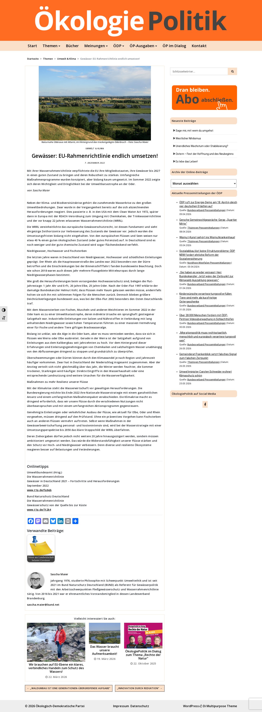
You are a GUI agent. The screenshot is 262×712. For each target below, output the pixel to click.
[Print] (68, 521)
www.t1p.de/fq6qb (39, 490)
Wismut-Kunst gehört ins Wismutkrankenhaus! (207, 237)
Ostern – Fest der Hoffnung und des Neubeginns (205, 153)
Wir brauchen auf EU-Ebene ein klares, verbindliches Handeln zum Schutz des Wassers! (56, 668)
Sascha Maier (59, 574)
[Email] (45, 521)
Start (32, 45)
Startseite (33, 58)
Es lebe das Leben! (187, 161)
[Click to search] (232, 71)
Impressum (121, 706)
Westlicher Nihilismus (188, 138)
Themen (50, 45)
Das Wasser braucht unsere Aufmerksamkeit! (104, 650)
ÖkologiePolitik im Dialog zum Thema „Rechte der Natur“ (143, 654)
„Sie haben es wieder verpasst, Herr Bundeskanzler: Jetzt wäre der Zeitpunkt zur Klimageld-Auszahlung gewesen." (206, 276)
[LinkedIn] (60, 521)
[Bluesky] (53, 521)
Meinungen (94, 45)
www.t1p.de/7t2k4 (39, 509)
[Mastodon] (38, 521)
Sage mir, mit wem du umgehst (194, 130)
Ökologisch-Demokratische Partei (60, 706)
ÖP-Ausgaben (142, 45)
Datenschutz (139, 706)
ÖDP (117, 45)
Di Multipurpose (213, 706)
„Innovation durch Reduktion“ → (139, 688)
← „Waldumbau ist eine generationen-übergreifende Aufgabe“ (68, 688)
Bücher (72, 45)
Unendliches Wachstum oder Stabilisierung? (202, 146)
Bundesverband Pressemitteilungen (206, 210)
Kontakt (199, 45)
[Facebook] (30, 521)
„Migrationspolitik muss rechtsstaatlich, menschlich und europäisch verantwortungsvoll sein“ (207, 336)
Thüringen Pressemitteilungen (203, 227)
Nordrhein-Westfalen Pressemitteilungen (209, 262)
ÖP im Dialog (174, 45)
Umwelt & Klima (66, 58)
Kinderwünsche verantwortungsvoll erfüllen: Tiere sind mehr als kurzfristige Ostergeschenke (205, 297)
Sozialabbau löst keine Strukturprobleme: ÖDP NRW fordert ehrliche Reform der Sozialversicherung (207, 254)
